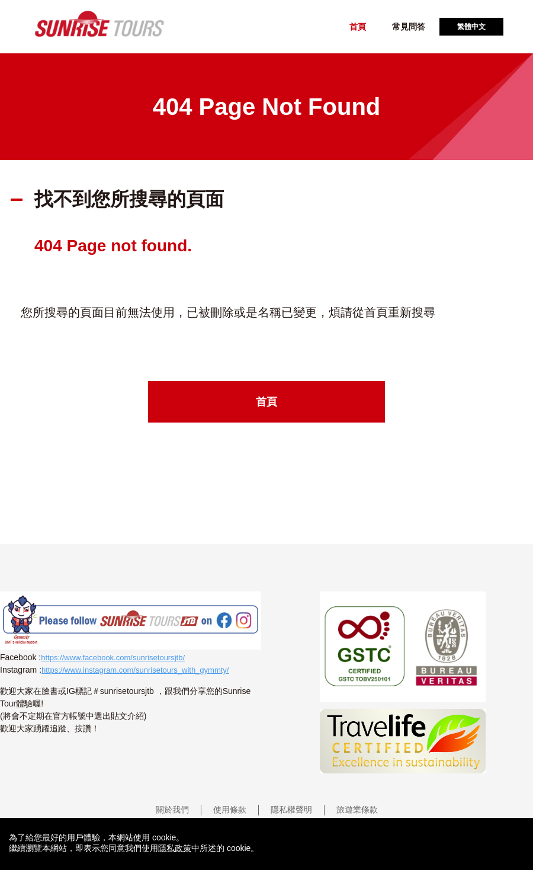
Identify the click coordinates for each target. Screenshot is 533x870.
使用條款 (229, 809)
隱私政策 (174, 848)
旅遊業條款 (357, 809)
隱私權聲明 (291, 809)
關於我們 (172, 809)
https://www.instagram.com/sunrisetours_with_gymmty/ (135, 670)
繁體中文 (471, 27)
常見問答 (408, 26)
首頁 (357, 26)
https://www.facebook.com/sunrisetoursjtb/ (113, 657)
